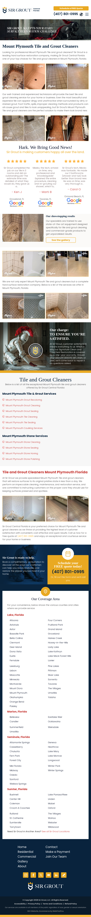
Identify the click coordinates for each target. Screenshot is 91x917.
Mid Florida (15, 765)
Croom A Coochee (20, 807)
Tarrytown (15, 826)
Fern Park (15, 755)
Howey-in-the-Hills (58, 642)
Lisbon (13, 670)
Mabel (51, 803)
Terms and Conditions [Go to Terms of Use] (52, 904)
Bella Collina (16, 638)
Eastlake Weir (55, 717)
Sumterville (15, 822)
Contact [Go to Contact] (52, 847)
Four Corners (55, 620)
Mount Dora (16, 688)
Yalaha (52, 697)
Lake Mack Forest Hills (59, 655)
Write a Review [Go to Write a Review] (63, 875)
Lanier (51, 660)
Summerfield (16, 727)
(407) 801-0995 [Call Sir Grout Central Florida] (66, 14)
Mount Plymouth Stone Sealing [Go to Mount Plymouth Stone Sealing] (22, 447)
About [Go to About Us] (22, 866)
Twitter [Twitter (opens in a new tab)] (41, 875)
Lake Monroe (55, 755)
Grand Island (55, 629)
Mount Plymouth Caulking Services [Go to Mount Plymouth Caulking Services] (24, 428)
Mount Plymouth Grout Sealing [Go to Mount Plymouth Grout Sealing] (22, 411)
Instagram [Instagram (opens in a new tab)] (25, 875)
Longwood (54, 760)
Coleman (15, 803)
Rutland (14, 813)
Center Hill (15, 799)
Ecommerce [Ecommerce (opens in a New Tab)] (44, 911)
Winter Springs (55, 770)
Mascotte (15, 674)
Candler (14, 721)
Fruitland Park (55, 624)
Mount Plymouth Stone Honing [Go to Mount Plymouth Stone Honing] (22, 453)
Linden (51, 799)
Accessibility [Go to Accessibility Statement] (20, 904)
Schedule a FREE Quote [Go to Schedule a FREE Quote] (71, 8)
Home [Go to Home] (22, 847)
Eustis (12, 655)
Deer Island (16, 647)
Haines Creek (55, 638)
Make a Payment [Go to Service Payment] (58, 852)
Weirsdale (53, 727)
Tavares (52, 683)
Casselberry (16, 746)
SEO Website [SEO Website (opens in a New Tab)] (32, 911)
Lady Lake (53, 647)
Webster (52, 822)
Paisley (13, 706)
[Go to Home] (23, 10)
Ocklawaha (54, 721)
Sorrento (52, 679)
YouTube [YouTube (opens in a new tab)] (48, 875)
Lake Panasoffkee (57, 794)
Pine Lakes (53, 666)
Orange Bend (17, 701)
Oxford (51, 807)
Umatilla (52, 692)
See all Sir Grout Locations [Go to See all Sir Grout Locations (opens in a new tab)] (56, 831)
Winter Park (54, 765)
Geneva (52, 742)
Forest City (15, 760)
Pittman (52, 670)
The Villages (54, 688)
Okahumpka (16, 697)
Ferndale (14, 660)
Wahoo (52, 818)
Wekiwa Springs (18, 783)
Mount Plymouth (18, 692)
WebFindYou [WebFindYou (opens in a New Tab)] (58, 911)
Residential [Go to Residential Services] (25, 852)
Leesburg (15, 666)
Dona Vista (16, 651)
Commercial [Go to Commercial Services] (27, 857)
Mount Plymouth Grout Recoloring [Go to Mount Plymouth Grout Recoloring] (24, 399)
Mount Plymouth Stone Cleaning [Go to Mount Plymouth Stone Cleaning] (23, 442)
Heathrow (53, 746)
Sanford (14, 779)
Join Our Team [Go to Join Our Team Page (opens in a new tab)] (56, 857)
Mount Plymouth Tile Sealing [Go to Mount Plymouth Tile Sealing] (21, 422)
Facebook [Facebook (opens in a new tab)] (33, 875)
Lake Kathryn (55, 651)
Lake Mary (53, 751)
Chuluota (15, 751)
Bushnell (14, 794)
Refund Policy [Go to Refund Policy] (71, 904)
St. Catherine (16, 818)
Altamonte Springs (20, 742)
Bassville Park (17, 633)
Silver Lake (53, 674)
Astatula (14, 624)
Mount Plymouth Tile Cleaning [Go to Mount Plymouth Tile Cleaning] (21, 416)
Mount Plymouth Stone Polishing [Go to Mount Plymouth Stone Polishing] (23, 459)
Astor (12, 629)
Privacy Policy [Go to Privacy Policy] (34, 904)
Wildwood (53, 826)
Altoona (14, 620)
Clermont (15, 642)
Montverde (15, 683)
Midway (14, 770)
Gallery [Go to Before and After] (23, 861)
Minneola (14, 679)
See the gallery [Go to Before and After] (61, 240)
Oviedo (13, 774)
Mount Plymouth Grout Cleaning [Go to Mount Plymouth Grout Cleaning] (23, 405)
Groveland (53, 633)
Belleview (14, 717)
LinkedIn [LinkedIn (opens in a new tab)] (56, 875)
